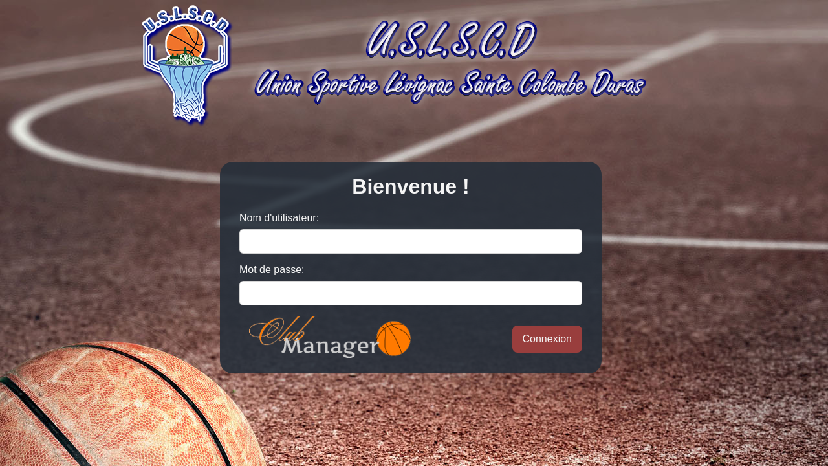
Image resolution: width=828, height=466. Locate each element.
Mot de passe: (272, 269)
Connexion (547, 338)
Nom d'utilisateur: (279, 217)
